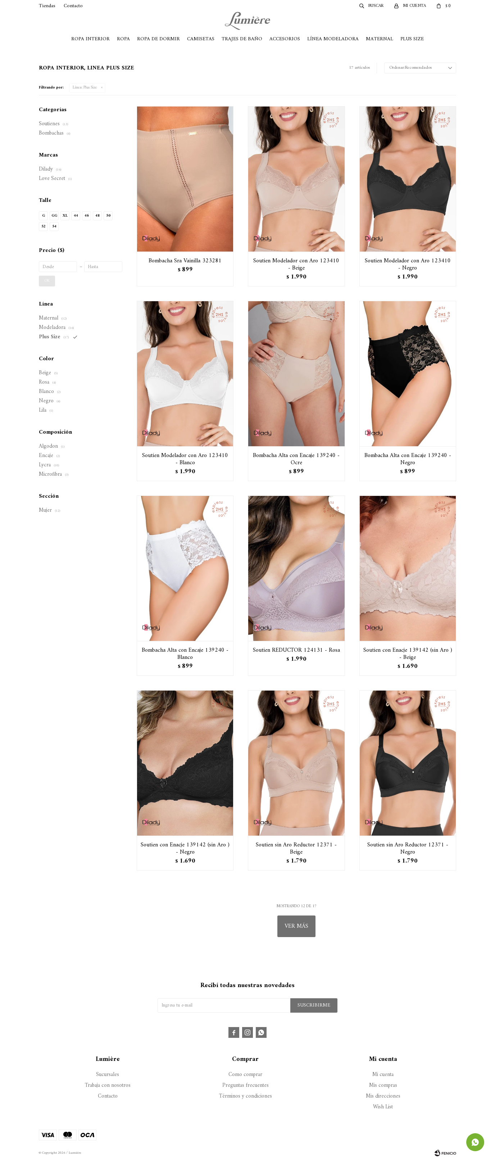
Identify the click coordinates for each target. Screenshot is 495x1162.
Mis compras (383, 1085)
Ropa (123, 39)
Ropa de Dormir (158, 39)
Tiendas (47, 5)
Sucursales (107, 1075)
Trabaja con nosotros (108, 1085)
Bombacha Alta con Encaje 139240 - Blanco (185, 654)
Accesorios (284, 39)
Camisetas (200, 39)
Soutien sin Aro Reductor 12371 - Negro (407, 848)
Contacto (73, 5)
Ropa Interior (90, 39)
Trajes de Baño (242, 39)
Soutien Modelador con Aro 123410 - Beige (296, 264)
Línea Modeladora (333, 39)
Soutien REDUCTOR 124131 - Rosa (296, 650)
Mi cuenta (383, 1075)
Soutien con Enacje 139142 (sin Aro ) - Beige (407, 654)
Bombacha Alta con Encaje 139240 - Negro (407, 459)
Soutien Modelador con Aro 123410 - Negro (408, 264)
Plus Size (412, 39)
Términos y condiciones (245, 1096)
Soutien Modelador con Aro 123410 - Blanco (185, 459)
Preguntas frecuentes (245, 1085)
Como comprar (245, 1075)
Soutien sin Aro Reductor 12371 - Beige (296, 848)
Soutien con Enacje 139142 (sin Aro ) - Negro (185, 848)
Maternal (379, 39)
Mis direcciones (383, 1096)
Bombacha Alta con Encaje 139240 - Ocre (296, 459)
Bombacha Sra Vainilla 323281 (185, 260)
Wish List (383, 1107)
